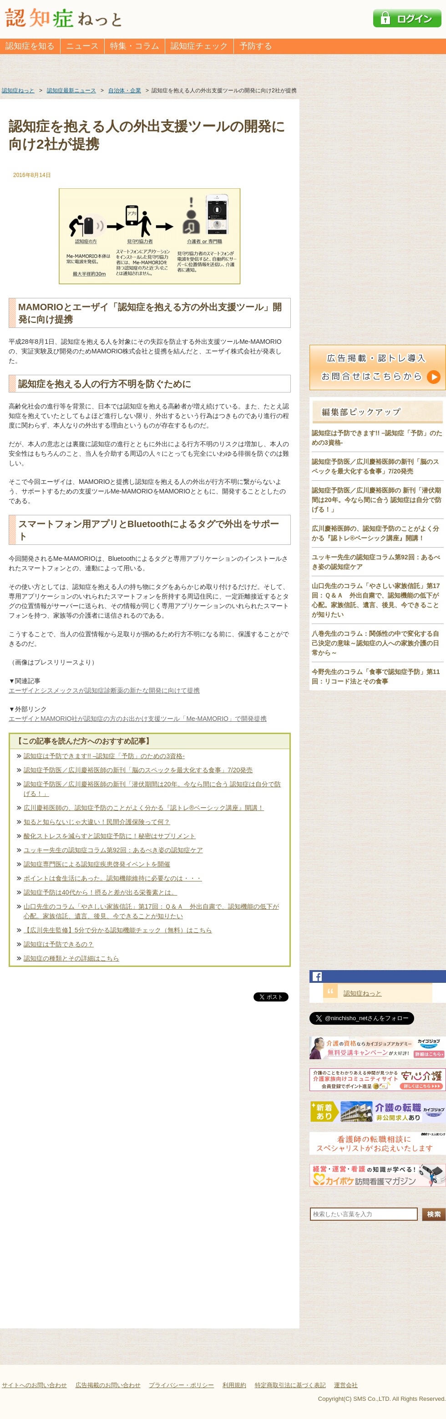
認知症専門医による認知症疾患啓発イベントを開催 (97, 864)
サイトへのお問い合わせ (34, 1385)
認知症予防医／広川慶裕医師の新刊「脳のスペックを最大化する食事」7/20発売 (138, 770)
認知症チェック (199, 45)
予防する (255, 45)
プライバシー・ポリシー (181, 1385)
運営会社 (346, 1385)
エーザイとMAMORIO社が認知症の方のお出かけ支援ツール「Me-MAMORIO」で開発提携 (138, 718)
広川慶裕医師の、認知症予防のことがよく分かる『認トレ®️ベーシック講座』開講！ (144, 807)
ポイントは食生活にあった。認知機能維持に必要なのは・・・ (113, 878)
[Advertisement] (150, 1098)
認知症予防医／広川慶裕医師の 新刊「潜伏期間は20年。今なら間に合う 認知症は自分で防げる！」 (376, 500)
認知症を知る (30, 45)
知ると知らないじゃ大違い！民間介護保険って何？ (97, 821)
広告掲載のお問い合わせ (108, 1385)
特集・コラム (134, 45)
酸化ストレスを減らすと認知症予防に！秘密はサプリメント (110, 836)
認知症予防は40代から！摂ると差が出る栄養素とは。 (100, 892)
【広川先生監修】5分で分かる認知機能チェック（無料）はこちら (118, 930)
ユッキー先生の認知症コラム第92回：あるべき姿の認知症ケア (113, 850)
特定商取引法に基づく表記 (290, 1385)
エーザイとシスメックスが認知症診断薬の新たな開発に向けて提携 (104, 690)
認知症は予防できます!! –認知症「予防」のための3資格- (104, 756)
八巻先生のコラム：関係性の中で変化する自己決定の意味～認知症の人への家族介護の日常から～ (375, 643)
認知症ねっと (363, 993)
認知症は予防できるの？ (59, 944)
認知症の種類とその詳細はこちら (71, 958)
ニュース (82, 45)
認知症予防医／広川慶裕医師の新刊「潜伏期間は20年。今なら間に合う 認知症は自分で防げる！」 (152, 788)
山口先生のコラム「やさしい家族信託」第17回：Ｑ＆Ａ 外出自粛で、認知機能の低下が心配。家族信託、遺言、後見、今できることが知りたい (151, 911)
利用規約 (234, 1385)
